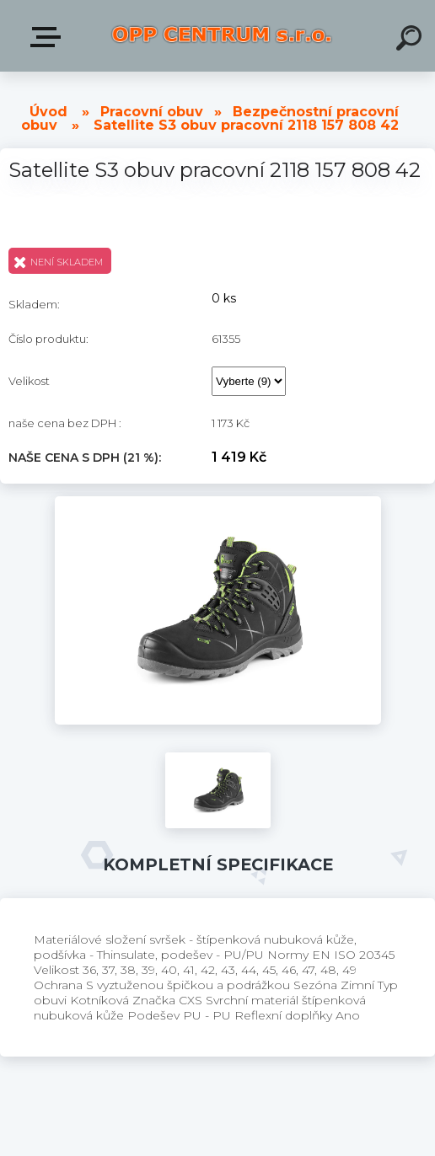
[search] (411, 40)
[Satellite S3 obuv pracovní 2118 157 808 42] (218, 502)
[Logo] (222, 35)
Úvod (48, 112)
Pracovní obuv (151, 112)
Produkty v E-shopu (49, 37)
